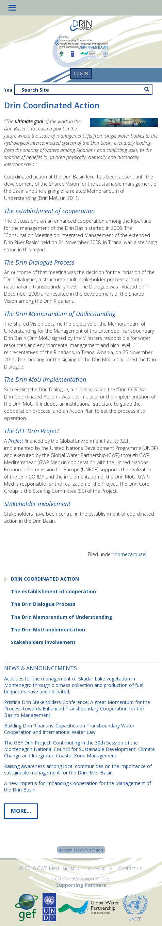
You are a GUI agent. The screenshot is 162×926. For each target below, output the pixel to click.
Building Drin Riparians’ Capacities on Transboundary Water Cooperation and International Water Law (69, 728)
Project (15, 441)
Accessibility (100, 869)
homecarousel (130, 554)
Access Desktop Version (81, 849)
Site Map (71, 869)
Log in (81, 73)
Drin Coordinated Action (45, 579)
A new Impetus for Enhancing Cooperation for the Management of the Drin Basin (77, 786)
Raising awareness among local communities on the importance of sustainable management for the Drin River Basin (78, 769)
